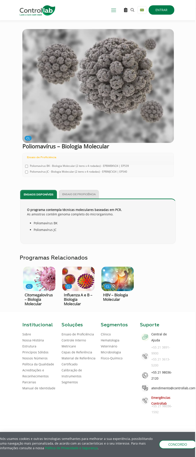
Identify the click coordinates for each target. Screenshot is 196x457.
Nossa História (33, 340)
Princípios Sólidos (35, 352)
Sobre (26, 334)
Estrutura (29, 346)
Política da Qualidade (38, 364)
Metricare (69, 346)
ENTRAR (161, 10)
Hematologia (110, 340)
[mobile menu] (113, 10)
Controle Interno (74, 340)
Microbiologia (111, 352)
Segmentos (70, 382)
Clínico (106, 334)
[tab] (38, 194)
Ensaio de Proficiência (79, 194)
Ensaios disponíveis (38, 194)
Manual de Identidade (38, 388)
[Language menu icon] (142, 10)
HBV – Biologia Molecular (115, 297)
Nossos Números (35, 358)
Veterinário (109, 346)
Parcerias (29, 382)
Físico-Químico (111, 358)
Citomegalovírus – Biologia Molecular (39, 299)
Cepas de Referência (77, 352)
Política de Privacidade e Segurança (71, 448)
